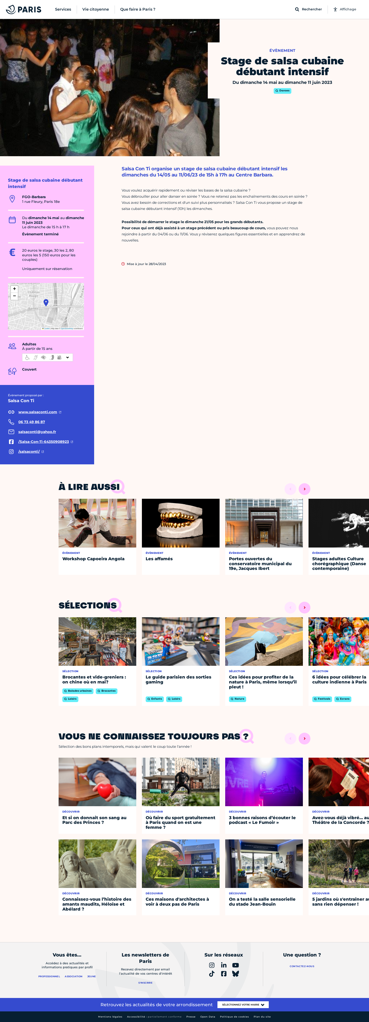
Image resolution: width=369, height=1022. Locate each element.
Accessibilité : (154, 1016)
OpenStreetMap (67, 328)
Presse (191, 1016)
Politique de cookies (234, 1016)
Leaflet (46, 328)
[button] (46, 303)
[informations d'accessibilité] (47, 357)
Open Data (207, 1016)
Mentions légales (110, 1016)
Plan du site (262, 1016)
